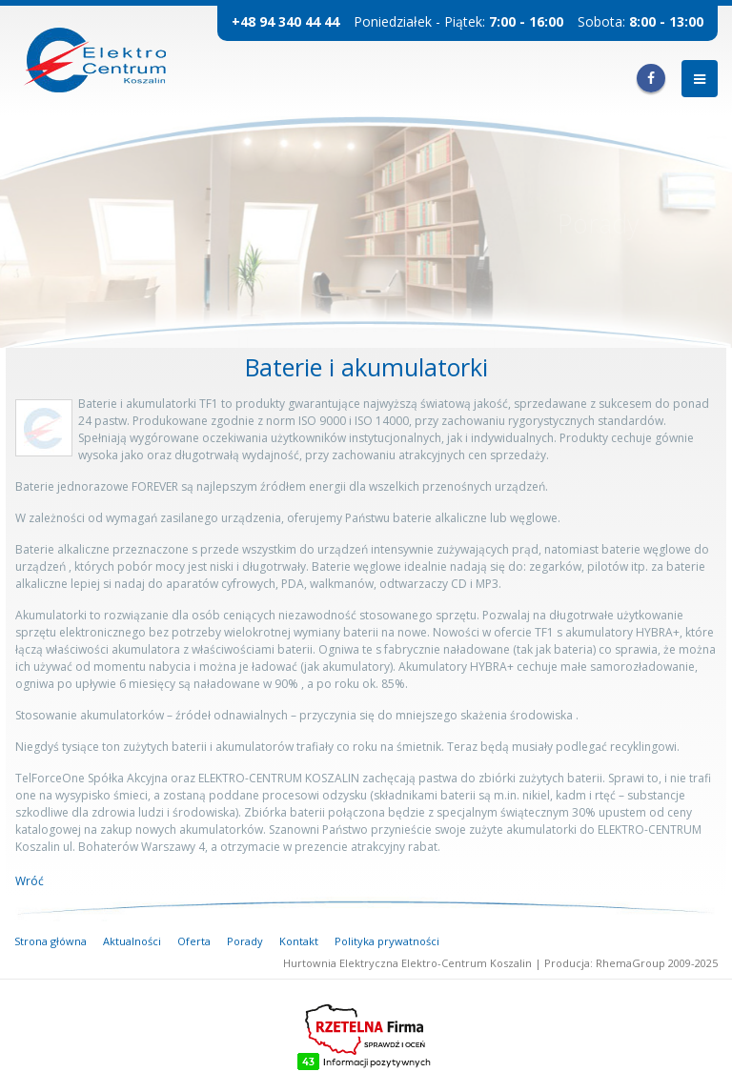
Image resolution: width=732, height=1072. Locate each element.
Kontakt (298, 941)
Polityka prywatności (387, 941)
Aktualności (132, 941)
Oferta (194, 941)
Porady (245, 941)
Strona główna (50, 941)
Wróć (29, 881)
